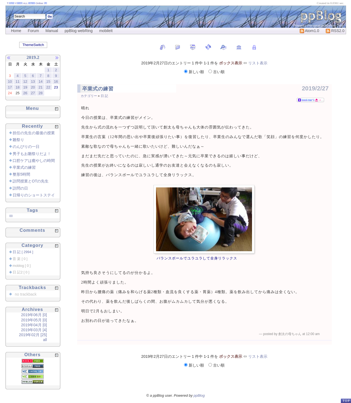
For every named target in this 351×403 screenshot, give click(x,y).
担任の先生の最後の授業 (34, 133)
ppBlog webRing (79, 30)
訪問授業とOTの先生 (31, 181)
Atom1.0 (309, 30)
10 (10, 81)
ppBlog (199, 395)
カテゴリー (89, 96)
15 (48, 81)
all (45, 340)
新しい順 (194, 72)
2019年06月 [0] (34, 315)
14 (41, 81)
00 (11, 216)
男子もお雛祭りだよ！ (32, 154)
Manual (52, 30)
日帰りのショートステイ (34, 195)
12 (25, 81)
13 (33, 81)
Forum (33, 30)
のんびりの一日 (26, 146)
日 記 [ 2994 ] (23, 252)
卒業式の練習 (98, 89)
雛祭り (18, 140)
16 (56, 81)
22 (48, 87)
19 (25, 87)
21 (41, 87)
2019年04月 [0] (34, 325)
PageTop (346, 400)
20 (33, 87)
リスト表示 (257, 63)
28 (41, 93)
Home (16, 30)
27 (33, 93)
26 (25, 93)
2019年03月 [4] (34, 330)
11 (17, 81)
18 (17, 87)
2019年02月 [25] (33, 335)
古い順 (216, 72)
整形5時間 (21, 174)
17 (10, 87)
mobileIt (106, 30)
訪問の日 (20, 188)
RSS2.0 (335, 30)
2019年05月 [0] (34, 320)
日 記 (104, 96)
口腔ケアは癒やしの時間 (34, 160)
